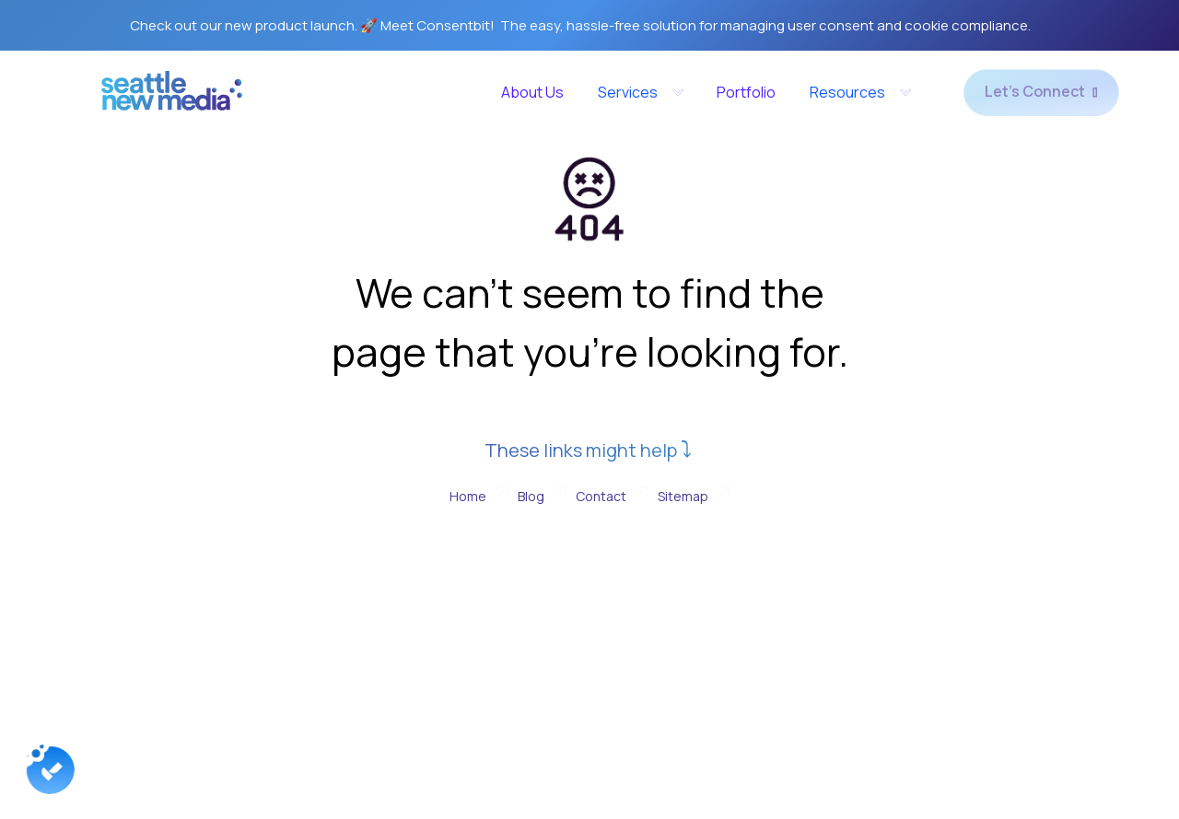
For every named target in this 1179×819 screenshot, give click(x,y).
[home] (171, 97)
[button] (639, 92)
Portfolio (746, 92)
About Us (532, 92)
